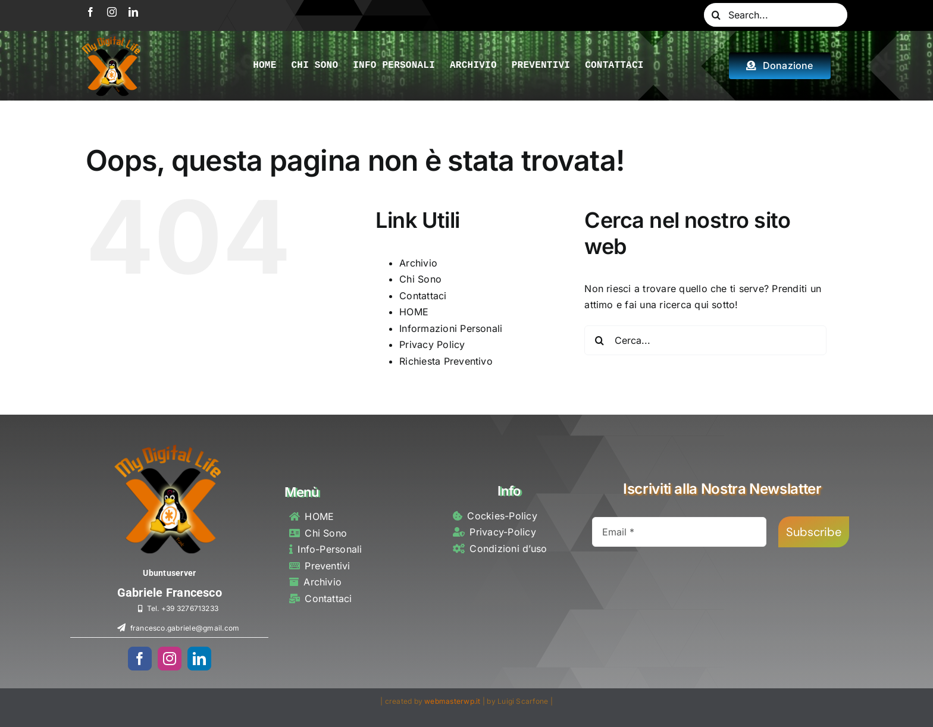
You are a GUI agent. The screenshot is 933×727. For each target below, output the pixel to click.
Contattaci (422, 296)
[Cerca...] (705, 340)
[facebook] (90, 12)
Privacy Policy (432, 344)
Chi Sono (420, 279)
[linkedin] (133, 12)
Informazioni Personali (450, 328)
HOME (413, 312)
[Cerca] (716, 15)
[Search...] (775, 15)
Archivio (418, 263)
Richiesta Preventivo (446, 361)
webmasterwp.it (452, 701)
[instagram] (112, 12)
